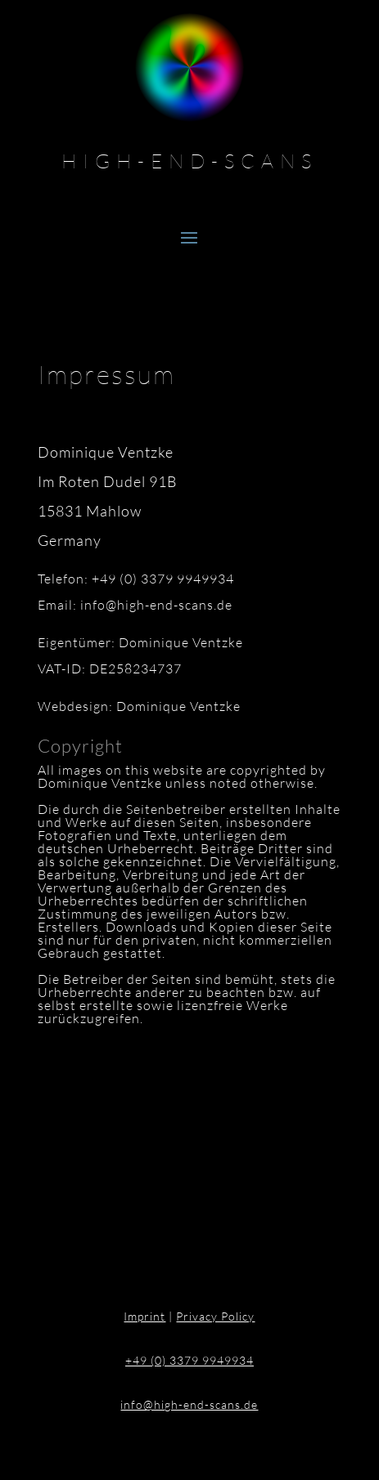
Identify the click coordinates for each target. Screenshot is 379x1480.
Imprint (144, 1316)
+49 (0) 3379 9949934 (189, 1360)
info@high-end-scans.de (189, 1404)
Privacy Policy (215, 1316)
